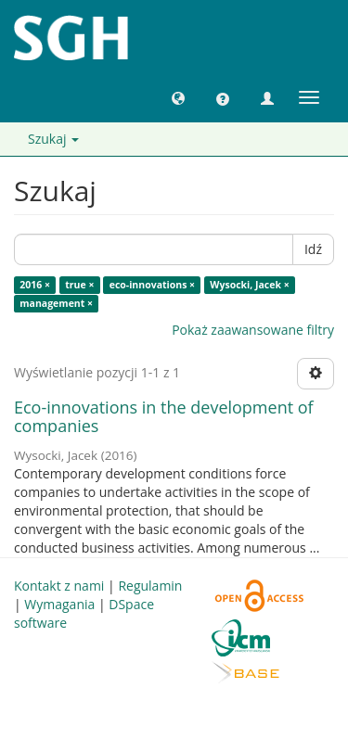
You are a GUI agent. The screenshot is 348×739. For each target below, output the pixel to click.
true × (79, 284)
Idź (313, 249)
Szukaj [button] (53, 138)
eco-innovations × (152, 284)
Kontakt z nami (59, 585)
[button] (178, 97)
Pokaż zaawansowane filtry (253, 329)
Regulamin (150, 585)
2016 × (34, 284)
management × (56, 303)
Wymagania (59, 604)
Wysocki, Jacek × (249, 284)
